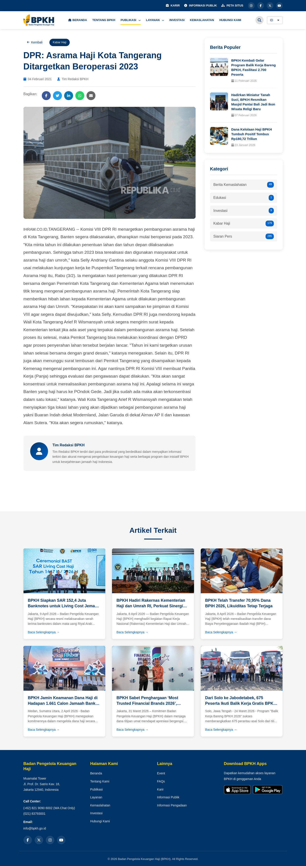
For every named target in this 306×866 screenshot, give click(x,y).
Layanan (96, 797)
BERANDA (77, 20)
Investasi (243, 211)
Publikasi (96, 789)
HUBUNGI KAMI (230, 20)
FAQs (161, 781)
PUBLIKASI (130, 20)
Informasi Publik (168, 797)
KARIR (173, 5)
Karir (160, 789)
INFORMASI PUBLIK (200, 5)
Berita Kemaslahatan (243, 185)
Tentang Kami (100, 781)
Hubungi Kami (100, 821)
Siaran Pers (243, 236)
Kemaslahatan (100, 805)
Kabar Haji (243, 223)
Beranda (96, 773)
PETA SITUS (232, 5)
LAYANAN (155, 20)
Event (161, 773)
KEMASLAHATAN (202, 20)
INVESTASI (177, 20)
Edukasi (243, 198)
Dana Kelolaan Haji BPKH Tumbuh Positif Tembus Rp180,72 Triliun (251, 134)
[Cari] (259, 20)
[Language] (275, 20)
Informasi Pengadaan (172, 805)
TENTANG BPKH (103, 20)
